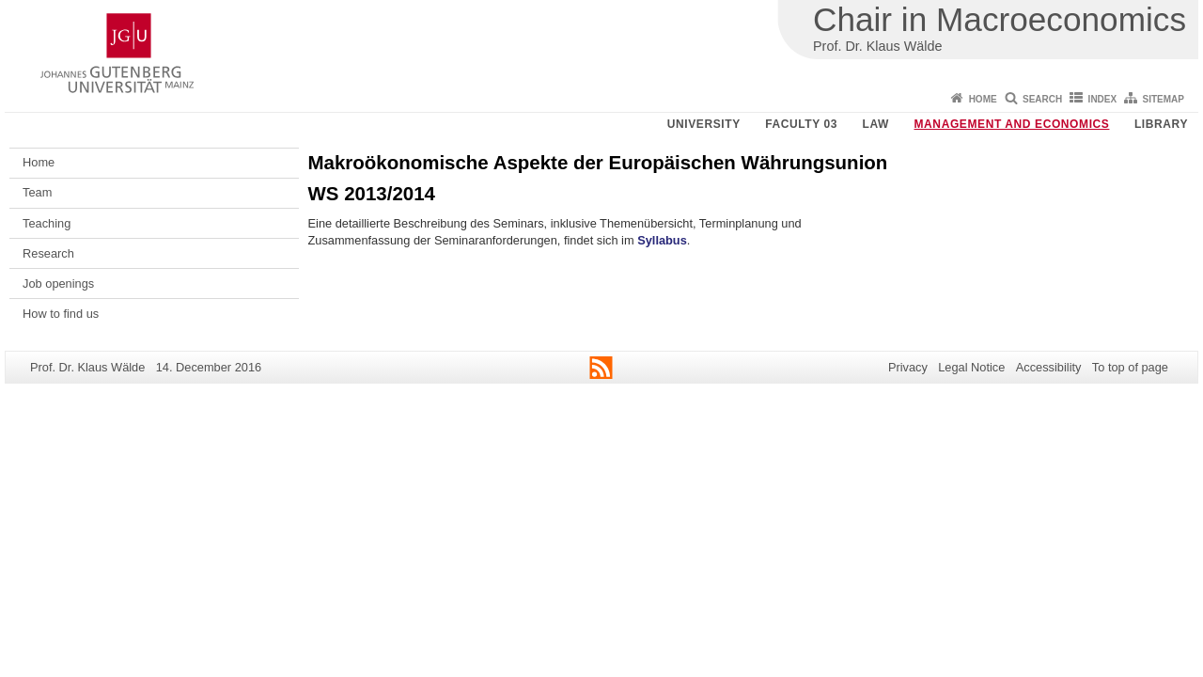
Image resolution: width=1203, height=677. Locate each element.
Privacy (908, 367)
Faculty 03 (801, 124)
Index (1102, 99)
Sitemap (1163, 99)
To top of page (1130, 367)
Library (1161, 124)
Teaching (46, 223)
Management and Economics (1012, 124)
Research (48, 253)
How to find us (61, 314)
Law (876, 124)
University (704, 124)
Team (37, 192)
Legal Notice (971, 367)
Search (1042, 99)
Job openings (58, 283)
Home (983, 99)
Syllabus (662, 240)
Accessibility (1049, 367)
